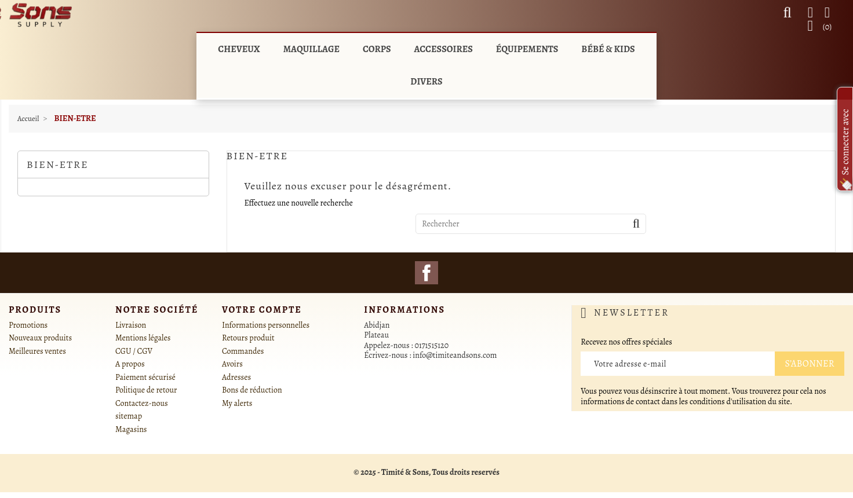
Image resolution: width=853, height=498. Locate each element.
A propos (130, 363)
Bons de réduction (252, 390)
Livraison (130, 325)
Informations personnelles (265, 325)
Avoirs (232, 363)
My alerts (237, 403)
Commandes (243, 351)
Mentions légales (142, 337)
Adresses (236, 377)
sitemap (128, 416)
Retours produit (248, 337)
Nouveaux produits (40, 337)
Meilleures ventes (37, 351)
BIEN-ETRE (58, 164)
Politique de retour (146, 390)
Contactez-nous (141, 403)
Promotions (28, 325)
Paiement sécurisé (145, 377)
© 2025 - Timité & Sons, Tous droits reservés (426, 472)
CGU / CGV (133, 351)
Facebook (426, 272)
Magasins (131, 429)
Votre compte (262, 309)
